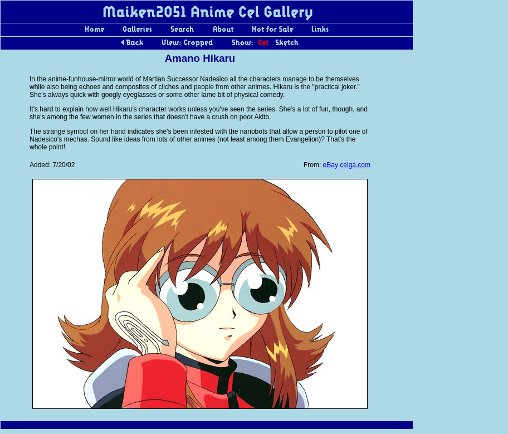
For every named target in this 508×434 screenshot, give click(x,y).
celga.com (355, 165)
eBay (330, 165)
